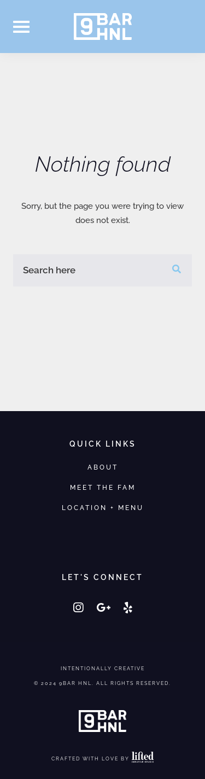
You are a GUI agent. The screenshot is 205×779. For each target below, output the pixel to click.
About (102, 467)
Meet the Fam (103, 487)
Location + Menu (103, 507)
